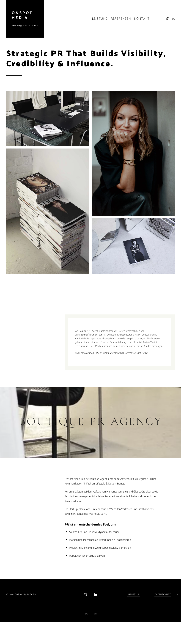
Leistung (100, 19)
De (86, 614)
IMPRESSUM (133, 594)
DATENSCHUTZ (162, 594)
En (95, 614)
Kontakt (142, 19)
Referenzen (121, 19)
